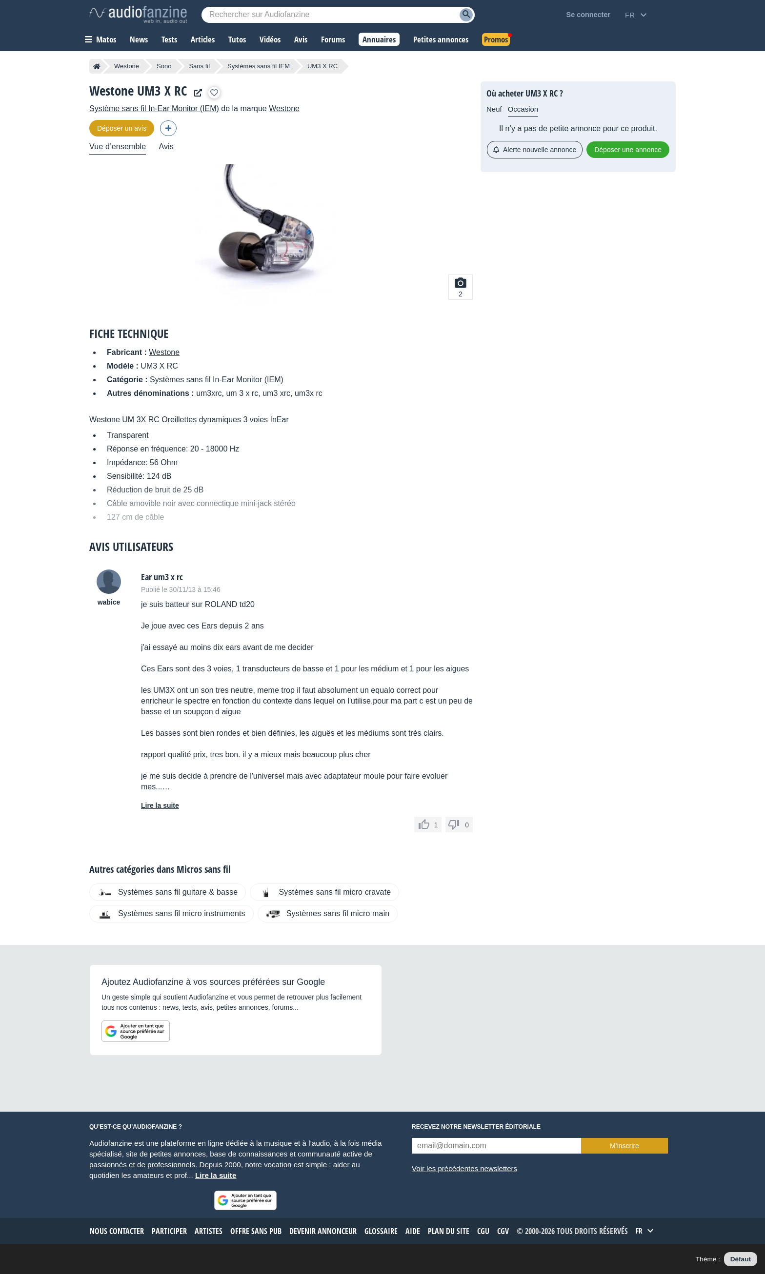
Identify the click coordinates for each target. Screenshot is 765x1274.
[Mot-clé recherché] (338, 15)
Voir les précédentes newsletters (464, 1168)
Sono (164, 66)
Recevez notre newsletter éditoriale (476, 1126)
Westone (126, 66)
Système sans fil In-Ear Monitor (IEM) (154, 108)
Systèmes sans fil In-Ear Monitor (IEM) (216, 379)
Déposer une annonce (628, 150)
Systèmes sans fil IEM (258, 66)
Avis (166, 146)
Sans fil (199, 66)
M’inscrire (624, 1146)
